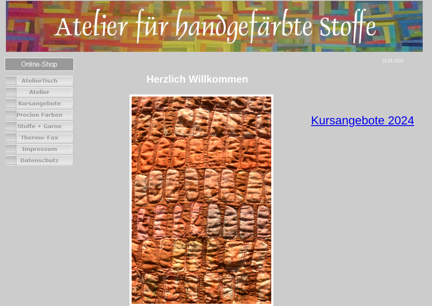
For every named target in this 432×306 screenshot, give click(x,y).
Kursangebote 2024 (362, 120)
